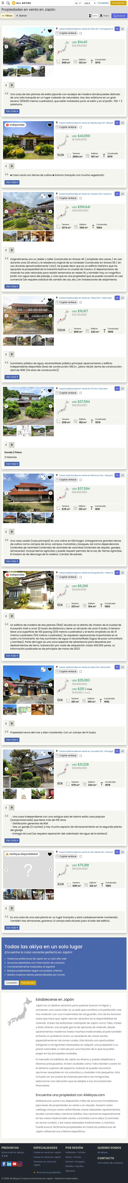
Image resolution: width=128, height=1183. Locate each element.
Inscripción (118, 3)
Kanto (69, 1157)
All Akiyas (103, 1152)
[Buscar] (119, 15)
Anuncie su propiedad (46, 1172)
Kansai (69, 1161)
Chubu (77, 1157)
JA (122, 28)
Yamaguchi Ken (107, 29)
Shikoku (70, 1166)
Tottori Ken (107, 298)
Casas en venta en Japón (47, 1152)
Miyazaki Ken (112, 123)
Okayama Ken (111, 475)
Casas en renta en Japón (47, 1157)
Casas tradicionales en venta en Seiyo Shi (79, 667)
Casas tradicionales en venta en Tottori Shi (79, 298)
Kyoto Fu (108, 194)
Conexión (103, 3)
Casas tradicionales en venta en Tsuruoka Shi (81, 751)
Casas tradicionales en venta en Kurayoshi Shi (81, 572)
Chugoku (80, 1161)
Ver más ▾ (12, 111)
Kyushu (80, 1166)
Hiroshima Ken (112, 852)
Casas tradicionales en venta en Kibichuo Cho (81, 475)
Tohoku (81, 1152)
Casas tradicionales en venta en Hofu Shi (78, 29)
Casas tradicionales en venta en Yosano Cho (80, 194)
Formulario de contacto (110, 1162)
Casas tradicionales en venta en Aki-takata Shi (81, 852)
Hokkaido (71, 1152)
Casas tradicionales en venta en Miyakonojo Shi (82, 123)
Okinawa (70, 1170)
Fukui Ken (103, 388)
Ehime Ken (106, 667)
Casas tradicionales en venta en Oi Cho (78, 388)
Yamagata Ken (111, 751)
